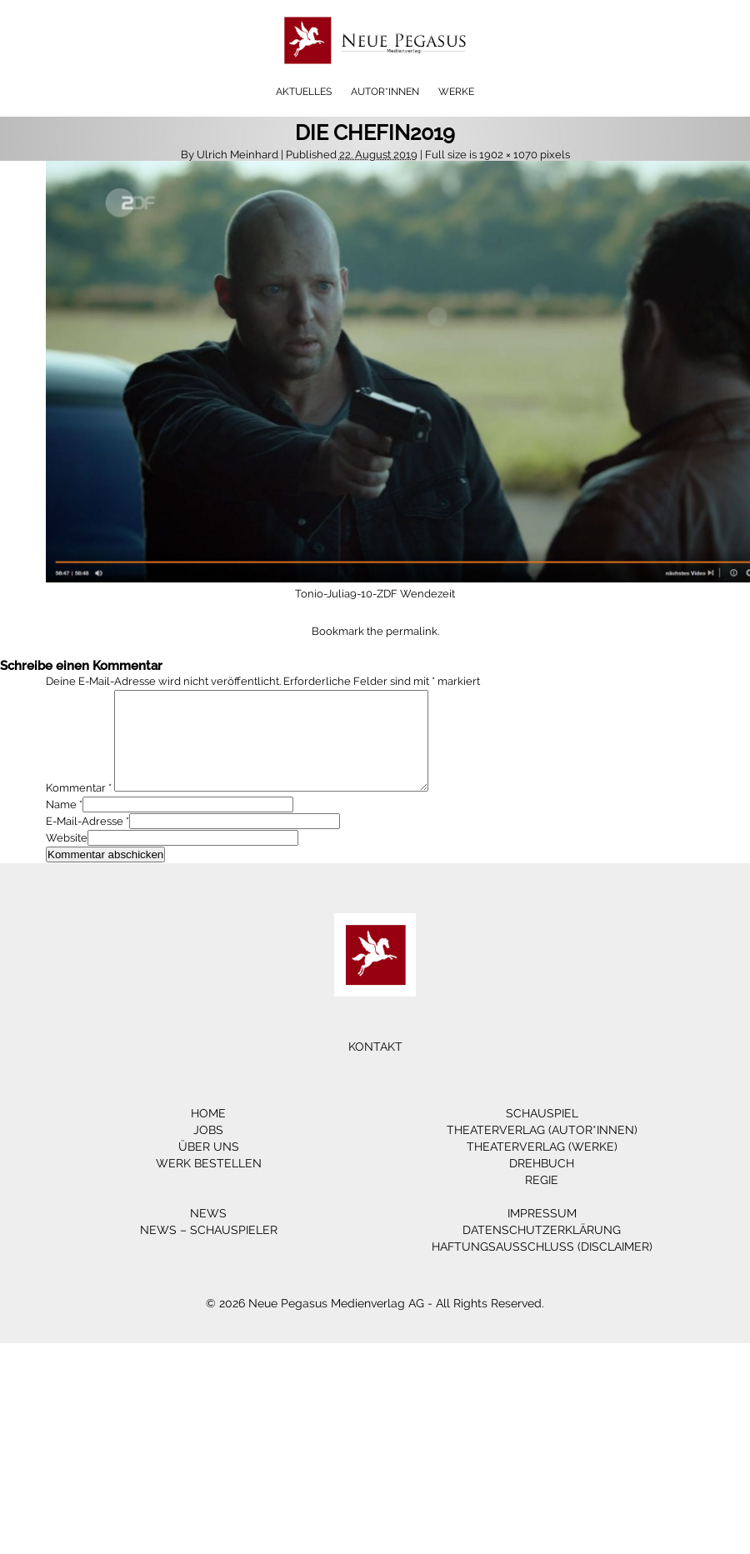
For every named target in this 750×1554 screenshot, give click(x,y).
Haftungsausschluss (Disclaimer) (542, 1266)
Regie (541, 1200)
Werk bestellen (209, 1183)
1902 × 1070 (508, 154)
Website (67, 858)
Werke (456, 91)
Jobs (208, 1150)
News (208, 1233)
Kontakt (375, 1066)
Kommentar (79, 808)
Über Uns (208, 1166)
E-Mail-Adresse (84, 841)
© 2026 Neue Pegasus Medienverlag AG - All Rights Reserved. (375, 1323)
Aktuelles (304, 91)
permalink (412, 631)
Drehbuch (541, 1183)
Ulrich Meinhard (237, 154)
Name (61, 824)
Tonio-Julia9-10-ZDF (346, 593)
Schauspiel (542, 1133)
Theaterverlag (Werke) (542, 1166)
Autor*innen (385, 91)
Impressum (542, 1233)
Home (208, 1133)
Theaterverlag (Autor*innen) (542, 1150)
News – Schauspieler (209, 1250)
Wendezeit (427, 593)
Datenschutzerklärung (541, 1250)
